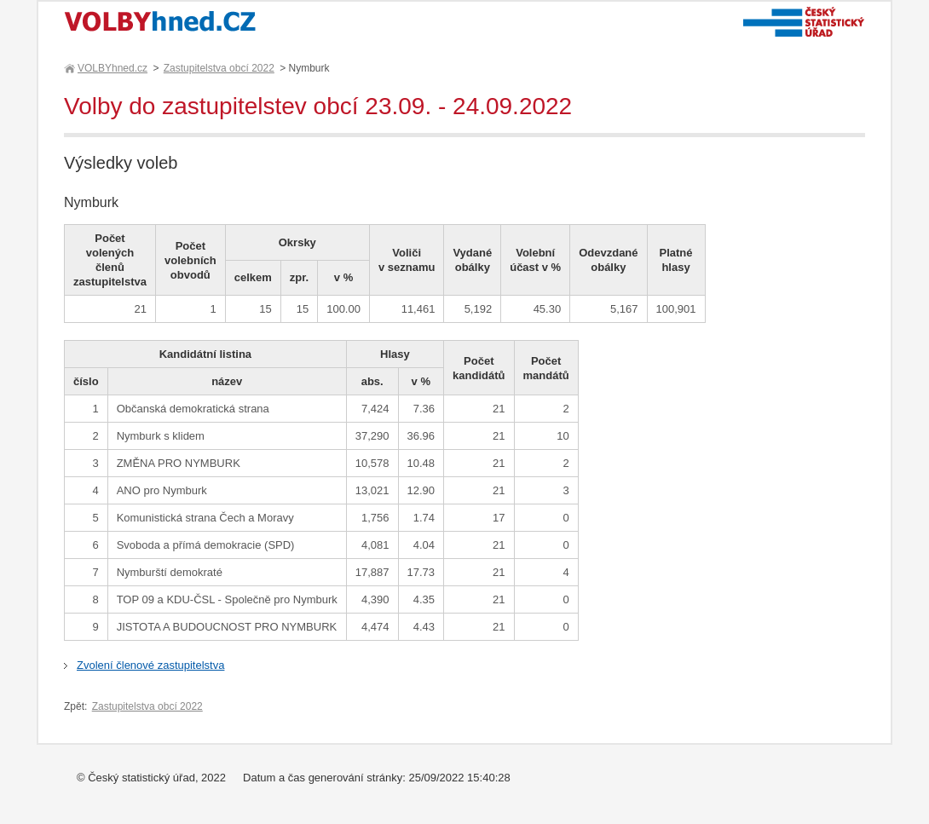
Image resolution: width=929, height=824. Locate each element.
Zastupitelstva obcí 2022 (219, 68)
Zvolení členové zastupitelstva (150, 665)
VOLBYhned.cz (111, 68)
